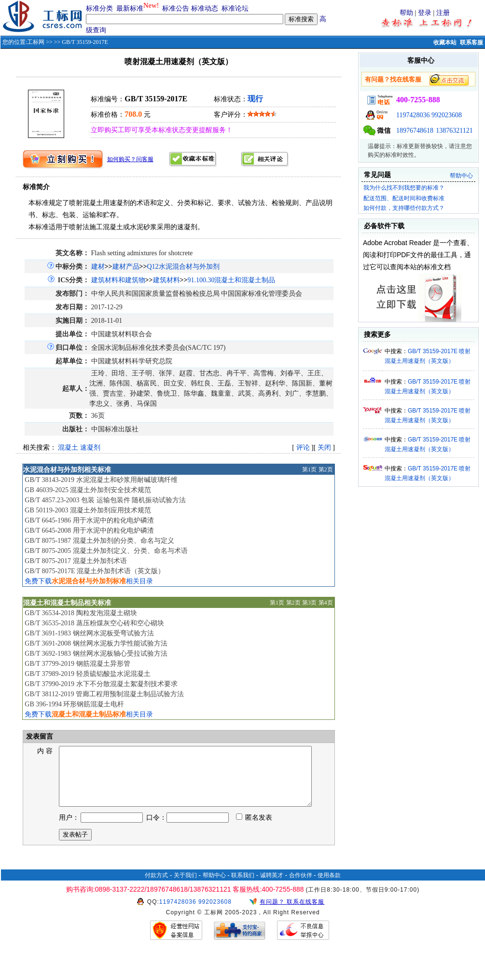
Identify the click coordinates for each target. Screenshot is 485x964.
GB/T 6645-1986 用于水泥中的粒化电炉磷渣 (89, 520)
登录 (424, 12)
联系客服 (471, 42)
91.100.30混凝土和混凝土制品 (231, 280)
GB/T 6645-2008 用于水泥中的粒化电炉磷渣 (89, 530)
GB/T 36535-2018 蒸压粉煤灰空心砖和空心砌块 (94, 623)
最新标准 (129, 8)
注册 (443, 12)
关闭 (324, 447)
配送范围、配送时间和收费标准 (403, 198)
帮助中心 (461, 175)
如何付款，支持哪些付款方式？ (403, 208)
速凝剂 (90, 447)
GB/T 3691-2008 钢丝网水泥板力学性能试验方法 (96, 643)
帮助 (406, 12)
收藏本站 (445, 42)
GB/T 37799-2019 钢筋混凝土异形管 (77, 663)
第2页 (326, 469)
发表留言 (38, 736)
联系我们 (242, 886)
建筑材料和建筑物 (118, 280)
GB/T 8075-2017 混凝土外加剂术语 (75, 561)
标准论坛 (235, 8)
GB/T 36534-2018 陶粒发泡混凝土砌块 (81, 613)
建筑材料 (166, 280)
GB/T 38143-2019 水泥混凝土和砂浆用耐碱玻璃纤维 (101, 479)
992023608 (446, 115)
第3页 (309, 602)
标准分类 (99, 8)
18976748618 (414, 130)
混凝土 (68, 447)
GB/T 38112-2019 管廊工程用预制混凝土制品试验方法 (104, 694)
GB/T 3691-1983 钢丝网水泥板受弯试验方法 (89, 633)
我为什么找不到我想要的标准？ (403, 187)
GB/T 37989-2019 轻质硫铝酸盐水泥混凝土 (87, 673)
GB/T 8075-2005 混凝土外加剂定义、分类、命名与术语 (106, 550)
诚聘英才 (271, 886)
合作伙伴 (300, 886)
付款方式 (156, 886)
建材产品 (125, 266)
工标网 (35, 42)
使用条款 (329, 886)
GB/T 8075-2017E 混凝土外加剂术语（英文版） (95, 571)
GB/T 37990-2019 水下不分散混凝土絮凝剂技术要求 (101, 684)
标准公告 (175, 8)
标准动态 (204, 8)
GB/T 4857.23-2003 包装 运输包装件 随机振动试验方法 (105, 500)
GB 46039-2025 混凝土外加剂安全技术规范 (88, 490)
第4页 (326, 602)
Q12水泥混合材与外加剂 (183, 266)
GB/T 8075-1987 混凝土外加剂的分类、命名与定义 (99, 540)
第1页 (309, 469)
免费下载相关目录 (89, 581)
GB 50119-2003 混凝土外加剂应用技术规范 (88, 510)
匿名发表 (254, 829)
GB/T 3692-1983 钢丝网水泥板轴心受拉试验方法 (96, 653)
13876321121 (454, 130)
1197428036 (413, 115)
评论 (303, 447)
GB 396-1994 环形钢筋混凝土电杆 (74, 704)
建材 (98, 266)
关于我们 (185, 886)
